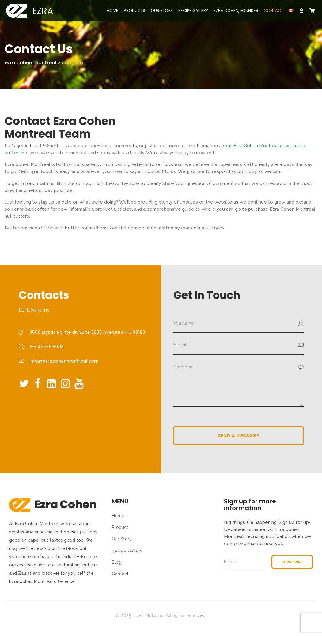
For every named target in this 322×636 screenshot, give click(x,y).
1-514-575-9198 (46, 347)
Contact (273, 10)
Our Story (162, 10)
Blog (116, 562)
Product (120, 527)
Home (112, 10)
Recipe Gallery (193, 10)
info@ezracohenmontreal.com (63, 361)
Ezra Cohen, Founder (236, 10)
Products (134, 10)
